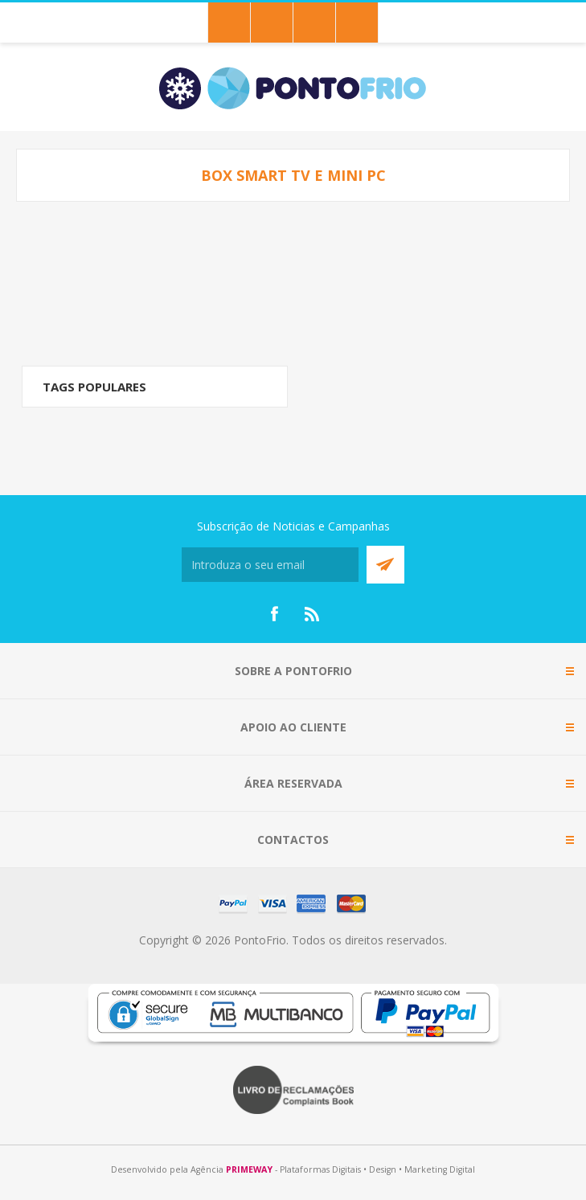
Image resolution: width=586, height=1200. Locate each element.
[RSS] (313, 614)
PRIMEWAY (249, 1169)
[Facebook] (274, 614)
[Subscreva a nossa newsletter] (270, 564)
